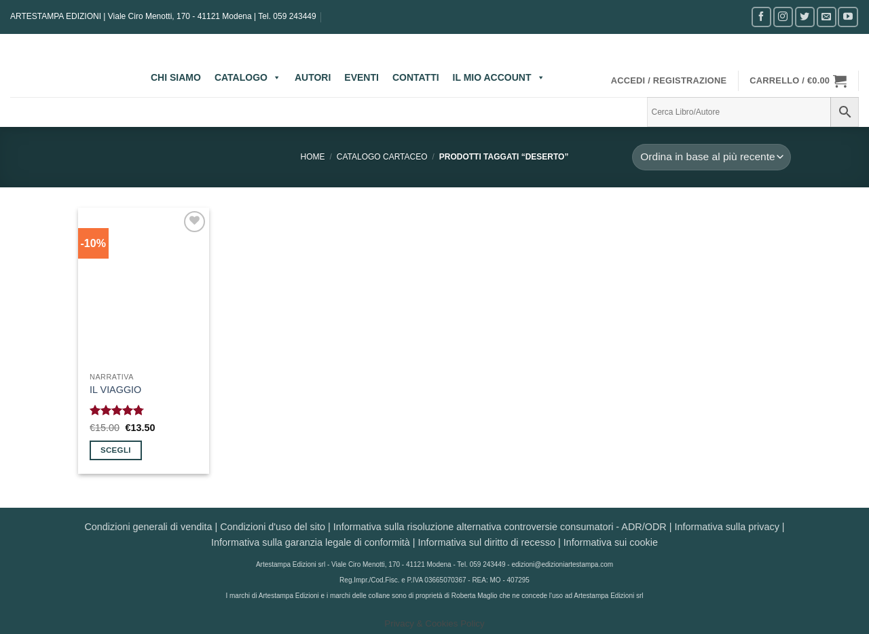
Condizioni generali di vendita (148, 526)
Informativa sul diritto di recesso (486, 542)
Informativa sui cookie (610, 542)
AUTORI (313, 77)
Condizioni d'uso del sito (272, 526)
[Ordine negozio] (711, 157)
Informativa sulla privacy (726, 526)
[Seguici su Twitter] (805, 16)
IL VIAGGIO (115, 389)
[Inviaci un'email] (826, 16)
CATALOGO (248, 77)
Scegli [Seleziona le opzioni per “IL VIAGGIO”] (115, 450)
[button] (669, 81)
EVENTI (361, 77)
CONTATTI (415, 77)
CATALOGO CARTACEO (382, 157)
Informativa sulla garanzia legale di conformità (310, 542)
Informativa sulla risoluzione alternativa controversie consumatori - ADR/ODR (500, 526)
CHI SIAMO (176, 77)
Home (313, 157)
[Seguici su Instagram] (783, 16)
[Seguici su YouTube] (847, 16)
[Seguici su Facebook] (761, 16)
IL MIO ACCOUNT (499, 77)
